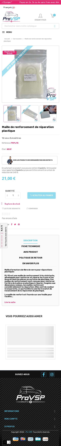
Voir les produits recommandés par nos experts (30, 160)
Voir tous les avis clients (6, 236)
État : (4, 149)
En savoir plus (30, 263)
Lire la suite (10, 302)
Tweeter (15, 224)
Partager (11, 224)
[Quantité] (13, 195)
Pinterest (19, 224)
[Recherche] (30, 26)
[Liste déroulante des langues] (9, 8)
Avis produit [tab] (30, 252)
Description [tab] (30, 240)
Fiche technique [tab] (30, 246)
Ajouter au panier (41, 195)
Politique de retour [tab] (30, 258)
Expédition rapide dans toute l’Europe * (30, 2)
